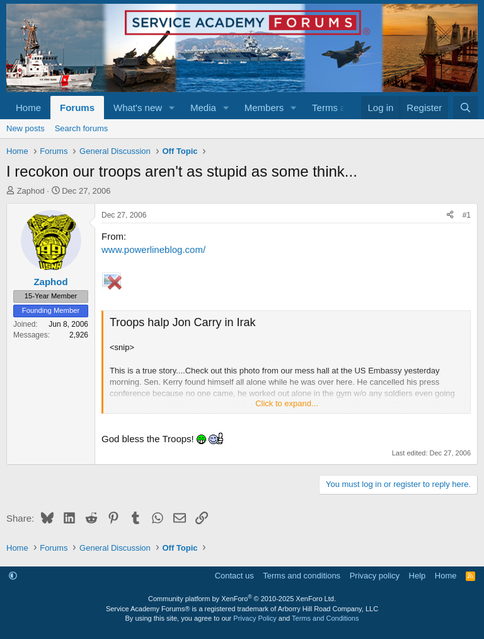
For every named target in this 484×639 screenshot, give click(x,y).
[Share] (450, 215)
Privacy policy (375, 575)
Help (417, 575)
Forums (77, 107)
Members (264, 107)
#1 (467, 215)
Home (28, 107)
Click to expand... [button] (286, 403)
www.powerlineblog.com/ (153, 249)
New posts (25, 128)
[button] (172, 107)
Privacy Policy (254, 618)
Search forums (81, 128)
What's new (137, 107)
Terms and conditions (301, 575)
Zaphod (31, 191)
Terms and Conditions (325, 618)
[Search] (465, 107)
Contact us (234, 575)
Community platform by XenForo (242, 598)
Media (203, 107)
